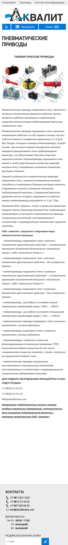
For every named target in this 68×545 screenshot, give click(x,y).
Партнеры (25, 2)
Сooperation (9, 2)
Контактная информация (49, 2)
